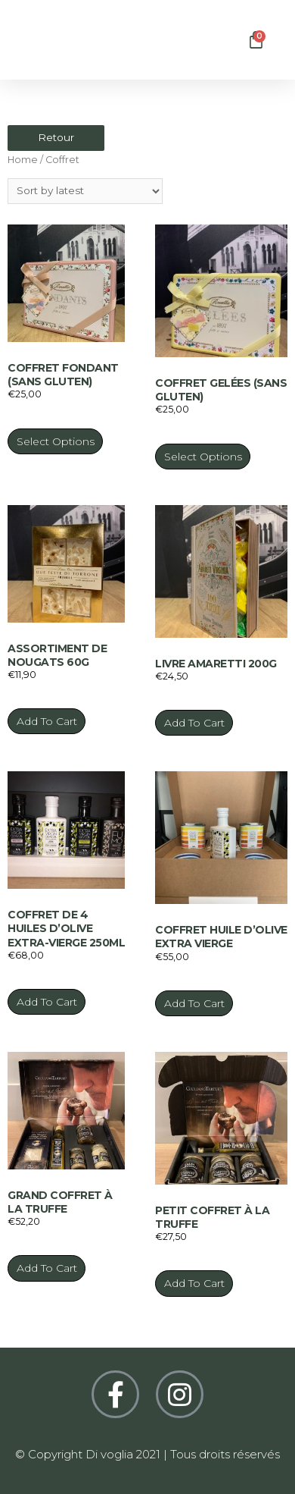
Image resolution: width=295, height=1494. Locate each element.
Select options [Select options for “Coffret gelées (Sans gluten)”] (203, 456)
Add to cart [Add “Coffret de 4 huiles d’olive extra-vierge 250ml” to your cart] (47, 1002)
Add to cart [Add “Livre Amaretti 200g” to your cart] (194, 723)
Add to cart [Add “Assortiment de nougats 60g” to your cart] (47, 721)
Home (23, 159)
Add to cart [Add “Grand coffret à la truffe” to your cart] (47, 1268)
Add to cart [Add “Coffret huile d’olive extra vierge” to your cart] (194, 1003)
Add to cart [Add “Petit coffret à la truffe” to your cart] (194, 1283)
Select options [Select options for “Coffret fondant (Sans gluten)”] (56, 441)
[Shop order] (85, 191)
